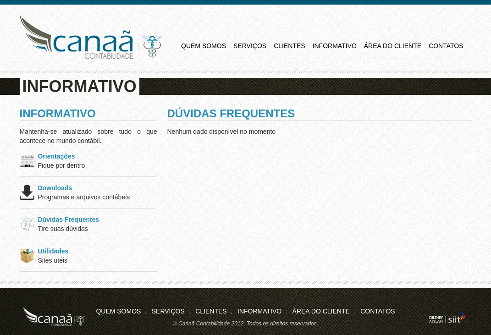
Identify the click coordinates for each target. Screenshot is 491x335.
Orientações (56, 156)
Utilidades (53, 251)
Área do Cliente (392, 45)
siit (447, 317)
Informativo (335, 45)
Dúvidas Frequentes (68, 219)
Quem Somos (203, 45)
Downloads (55, 188)
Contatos (446, 45)
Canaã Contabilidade (91, 37)
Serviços (249, 45)
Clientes (289, 45)
